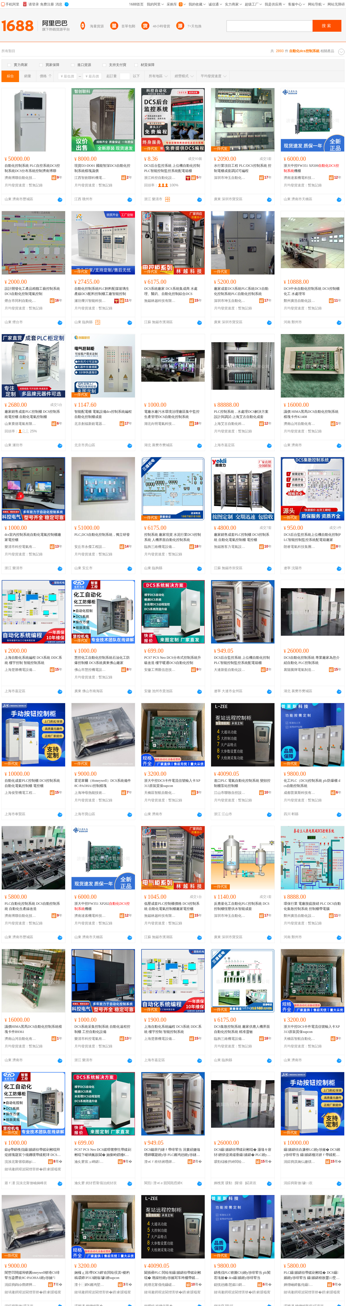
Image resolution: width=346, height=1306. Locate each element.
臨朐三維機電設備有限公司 (160, 547)
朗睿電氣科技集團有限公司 (299, 547)
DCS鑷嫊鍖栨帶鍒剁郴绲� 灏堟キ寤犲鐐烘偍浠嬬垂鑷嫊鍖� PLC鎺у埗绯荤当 (242, 1152)
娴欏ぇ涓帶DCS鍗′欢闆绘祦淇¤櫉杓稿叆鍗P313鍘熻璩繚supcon (102, 1275)
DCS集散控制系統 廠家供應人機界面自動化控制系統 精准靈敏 (242, 1029)
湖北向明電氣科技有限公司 (160, 424)
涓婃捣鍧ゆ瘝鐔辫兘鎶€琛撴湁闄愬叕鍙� (20, 1285)
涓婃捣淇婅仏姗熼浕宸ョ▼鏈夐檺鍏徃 (299, 1162)
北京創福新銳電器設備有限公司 (90, 424)
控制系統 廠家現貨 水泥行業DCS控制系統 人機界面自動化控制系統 (172, 537)
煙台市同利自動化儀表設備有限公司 (20, 301)
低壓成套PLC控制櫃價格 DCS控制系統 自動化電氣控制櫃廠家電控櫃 (172, 906)
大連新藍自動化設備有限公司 (230, 670)
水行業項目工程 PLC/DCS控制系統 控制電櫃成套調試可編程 (242, 168)
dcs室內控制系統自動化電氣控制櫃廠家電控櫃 (33, 537)
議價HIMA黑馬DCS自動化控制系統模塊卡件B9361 (33, 1029)
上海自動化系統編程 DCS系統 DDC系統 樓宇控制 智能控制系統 (33, 660)
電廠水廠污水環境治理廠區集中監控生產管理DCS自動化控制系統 (172, 414)
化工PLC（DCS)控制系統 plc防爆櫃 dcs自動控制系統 (312, 783)
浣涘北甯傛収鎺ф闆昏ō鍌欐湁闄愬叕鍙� (20, 1162)
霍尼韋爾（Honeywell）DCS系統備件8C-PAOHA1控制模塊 (102, 783)
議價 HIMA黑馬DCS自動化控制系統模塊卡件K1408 (311, 414)
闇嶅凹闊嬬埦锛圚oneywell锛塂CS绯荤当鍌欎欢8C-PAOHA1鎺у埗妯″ (32, 1275)
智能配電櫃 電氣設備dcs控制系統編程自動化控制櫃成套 (103, 414)
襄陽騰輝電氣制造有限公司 (299, 670)
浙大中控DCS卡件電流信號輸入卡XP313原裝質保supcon (172, 783)
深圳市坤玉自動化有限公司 (230, 178)
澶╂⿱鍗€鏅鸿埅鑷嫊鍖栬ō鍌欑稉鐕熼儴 (90, 1285)
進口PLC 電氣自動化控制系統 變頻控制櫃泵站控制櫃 (242, 783)
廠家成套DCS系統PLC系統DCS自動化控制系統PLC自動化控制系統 (241, 291)
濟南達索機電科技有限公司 (299, 178)
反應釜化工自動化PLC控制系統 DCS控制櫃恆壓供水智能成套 (241, 906)
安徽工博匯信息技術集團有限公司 (160, 670)
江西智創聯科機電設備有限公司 (90, 178)
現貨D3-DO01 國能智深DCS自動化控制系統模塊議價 (102, 168)
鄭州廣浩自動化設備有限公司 (299, 301)
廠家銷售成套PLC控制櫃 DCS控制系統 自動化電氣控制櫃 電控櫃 (241, 537)
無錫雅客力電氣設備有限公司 (230, 547)
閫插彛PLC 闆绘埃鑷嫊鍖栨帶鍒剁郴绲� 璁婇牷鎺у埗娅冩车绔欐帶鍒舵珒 (172, 1275)
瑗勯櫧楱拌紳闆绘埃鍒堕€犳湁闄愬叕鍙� (230, 1162)
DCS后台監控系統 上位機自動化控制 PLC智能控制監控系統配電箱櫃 (172, 168)
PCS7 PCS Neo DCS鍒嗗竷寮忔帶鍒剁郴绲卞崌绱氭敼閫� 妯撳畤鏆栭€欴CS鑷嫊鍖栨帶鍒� (102, 1152)
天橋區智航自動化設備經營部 (160, 793)
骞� (57, 1161)
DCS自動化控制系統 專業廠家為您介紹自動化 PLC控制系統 (312, 660)
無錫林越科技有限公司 (160, 301)
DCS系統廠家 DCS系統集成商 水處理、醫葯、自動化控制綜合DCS (171, 291)
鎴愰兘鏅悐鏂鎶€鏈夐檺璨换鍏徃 (230, 1285)
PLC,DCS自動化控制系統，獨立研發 (102, 535)
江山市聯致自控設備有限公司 (230, 793)
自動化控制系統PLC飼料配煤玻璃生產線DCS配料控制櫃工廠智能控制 (101, 291)
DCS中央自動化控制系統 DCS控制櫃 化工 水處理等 (312, 291)
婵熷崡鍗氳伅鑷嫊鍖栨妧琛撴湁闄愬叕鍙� (299, 1285)
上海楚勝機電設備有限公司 (20, 670)
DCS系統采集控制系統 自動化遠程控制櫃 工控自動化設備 (102, 1029)
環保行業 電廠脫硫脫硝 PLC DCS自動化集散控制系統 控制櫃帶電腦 (312, 906)
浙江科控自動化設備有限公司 (160, 178)
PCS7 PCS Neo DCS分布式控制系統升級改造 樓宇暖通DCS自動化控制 (172, 660)
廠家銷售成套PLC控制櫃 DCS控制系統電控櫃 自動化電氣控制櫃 (32, 414)
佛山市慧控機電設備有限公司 (90, 670)
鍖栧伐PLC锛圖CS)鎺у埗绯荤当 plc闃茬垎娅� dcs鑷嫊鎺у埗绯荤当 (242, 1275)
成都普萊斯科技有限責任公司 (299, 793)
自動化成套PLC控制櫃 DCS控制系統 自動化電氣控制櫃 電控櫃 (32, 783)
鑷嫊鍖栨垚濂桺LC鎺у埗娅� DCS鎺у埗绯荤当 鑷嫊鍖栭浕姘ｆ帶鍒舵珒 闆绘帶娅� (312, 1152)
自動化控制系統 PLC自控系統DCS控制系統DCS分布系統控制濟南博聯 (32, 168)
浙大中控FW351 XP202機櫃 (102, 906)
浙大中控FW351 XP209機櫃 (311, 168)
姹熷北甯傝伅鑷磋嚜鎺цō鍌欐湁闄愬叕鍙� (160, 1285)
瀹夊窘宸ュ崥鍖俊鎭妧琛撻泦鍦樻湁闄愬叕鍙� (90, 1162)
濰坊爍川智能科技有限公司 (90, 301)
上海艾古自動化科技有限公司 (230, 424)
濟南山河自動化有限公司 (299, 424)
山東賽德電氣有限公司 (20, 424)
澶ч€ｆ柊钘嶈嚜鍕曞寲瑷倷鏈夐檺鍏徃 (160, 1162)
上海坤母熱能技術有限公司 (90, 793)
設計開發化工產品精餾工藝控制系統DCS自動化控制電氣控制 (32, 291)
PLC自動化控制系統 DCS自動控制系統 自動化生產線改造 (32, 906)
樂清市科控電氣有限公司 (20, 547)
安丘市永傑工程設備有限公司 (90, 547)
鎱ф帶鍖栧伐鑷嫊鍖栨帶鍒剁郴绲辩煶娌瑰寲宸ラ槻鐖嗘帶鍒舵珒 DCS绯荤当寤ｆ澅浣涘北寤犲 (33, 1152)
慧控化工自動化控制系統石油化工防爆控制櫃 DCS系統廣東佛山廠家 (102, 660)
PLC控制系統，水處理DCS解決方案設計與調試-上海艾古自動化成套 (241, 414)
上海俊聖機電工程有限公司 (20, 793)
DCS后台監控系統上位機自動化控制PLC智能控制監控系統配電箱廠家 (312, 537)
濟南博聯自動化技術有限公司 (20, 178)
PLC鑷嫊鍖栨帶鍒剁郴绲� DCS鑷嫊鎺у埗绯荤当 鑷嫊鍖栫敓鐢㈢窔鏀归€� (311, 1275)
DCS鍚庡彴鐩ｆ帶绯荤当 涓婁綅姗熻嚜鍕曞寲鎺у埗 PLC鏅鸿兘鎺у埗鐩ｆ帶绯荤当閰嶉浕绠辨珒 (172, 1152)
